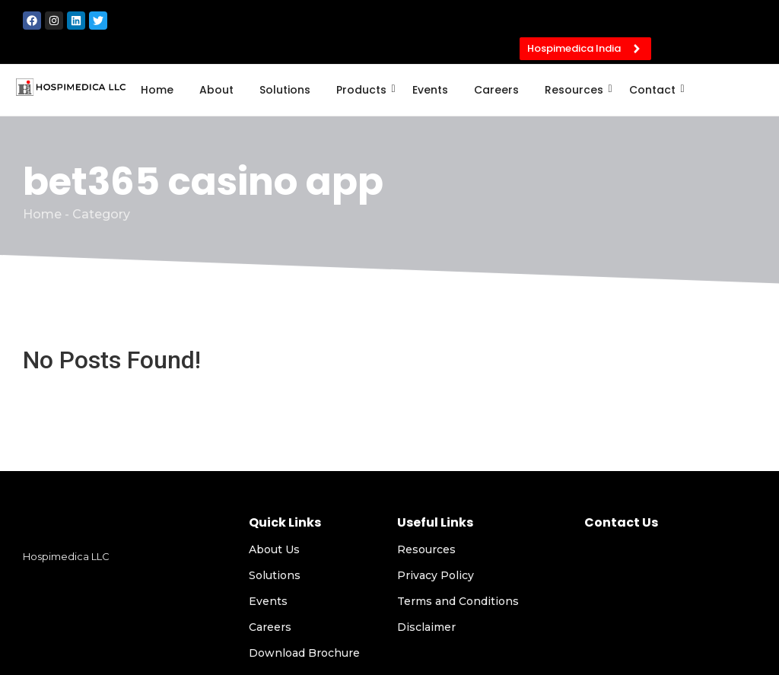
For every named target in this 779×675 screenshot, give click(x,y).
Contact (655, 89)
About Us (274, 549)
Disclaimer (426, 627)
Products (364, 89)
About (216, 89)
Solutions (284, 89)
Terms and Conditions (458, 601)
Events (430, 89)
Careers (496, 89)
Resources (577, 89)
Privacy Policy (435, 575)
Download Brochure (304, 653)
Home (157, 89)
